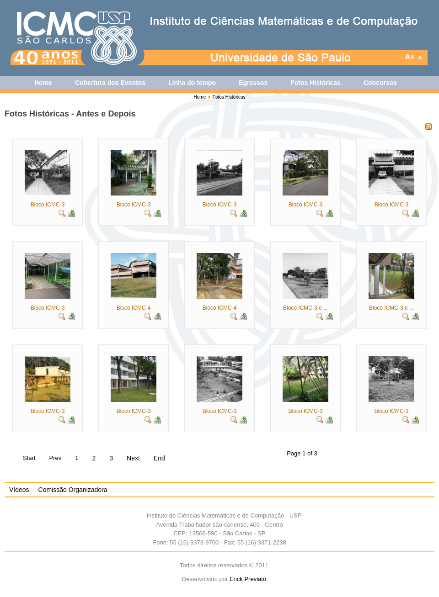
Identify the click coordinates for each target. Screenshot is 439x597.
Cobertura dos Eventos (110, 82)
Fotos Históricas (315, 82)
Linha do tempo (192, 82)
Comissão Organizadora (72, 489)
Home (43, 82)
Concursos (380, 82)
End (159, 458)
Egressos (253, 82)
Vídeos (19, 489)
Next (133, 458)
